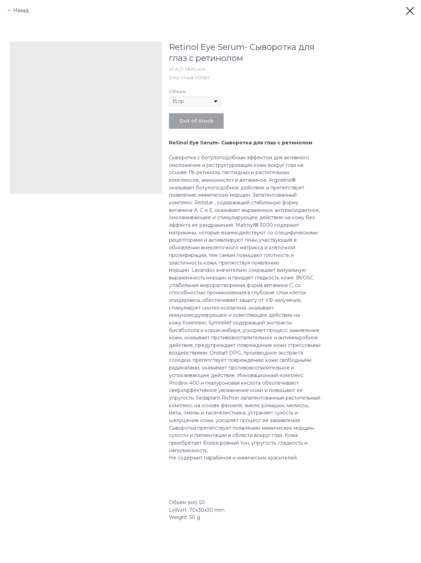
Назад (21, 10)
